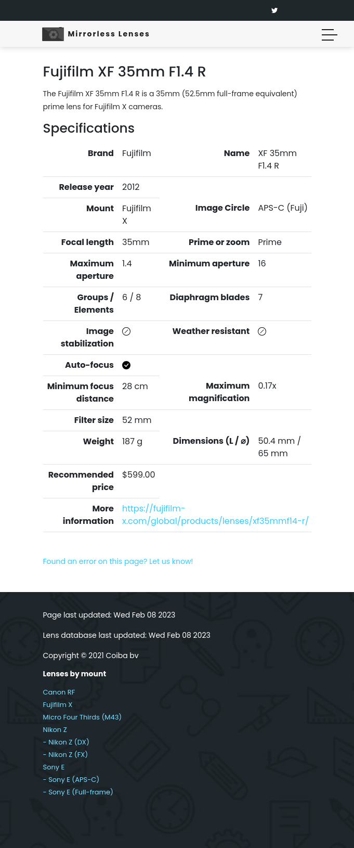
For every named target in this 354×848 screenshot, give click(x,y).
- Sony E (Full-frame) (78, 792)
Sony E (54, 767)
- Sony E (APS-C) (71, 780)
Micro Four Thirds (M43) (82, 717)
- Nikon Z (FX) (65, 755)
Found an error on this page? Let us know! (118, 561)
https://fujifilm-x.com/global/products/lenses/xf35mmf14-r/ (215, 515)
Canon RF (59, 692)
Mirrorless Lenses (109, 34)
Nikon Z (55, 730)
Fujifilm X (58, 705)
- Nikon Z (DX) (66, 742)
